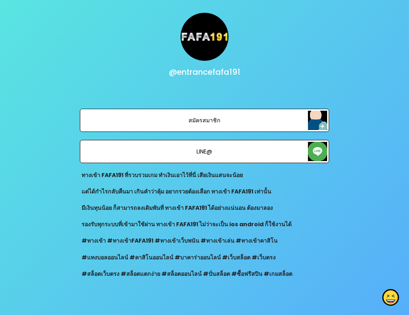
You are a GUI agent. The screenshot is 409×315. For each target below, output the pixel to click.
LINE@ (204, 152)
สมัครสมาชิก (204, 120)
